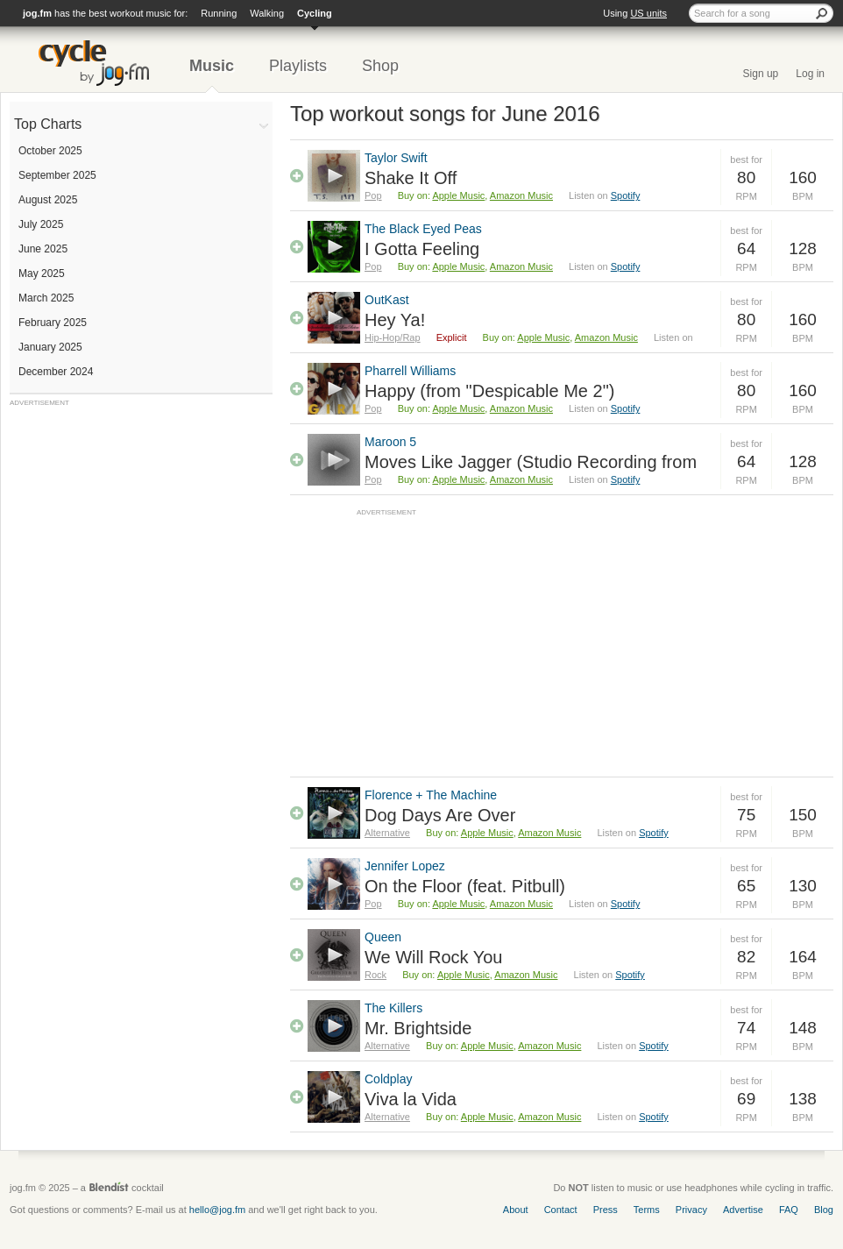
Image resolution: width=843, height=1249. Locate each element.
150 (803, 814)
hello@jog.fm (217, 1209)
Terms (647, 1209)
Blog (823, 1209)
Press (605, 1209)
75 (746, 814)
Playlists (298, 66)
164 (803, 956)
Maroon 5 (390, 442)
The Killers (393, 1008)
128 (803, 248)
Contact (560, 1209)
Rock (375, 974)
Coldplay (388, 1079)
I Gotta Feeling (422, 249)
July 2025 (40, 224)
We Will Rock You (433, 957)
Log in (810, 73)
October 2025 (50, 151)
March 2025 (46, 298)
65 (746, 885)
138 (803, 1098)
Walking (267, 13)
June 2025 (42, 249)
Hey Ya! (395, 320)
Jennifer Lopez (405, 866)
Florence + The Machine (431, 795)
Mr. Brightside (418, 1028)
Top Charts (47, 124)
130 (803, 885)
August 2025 (47, 200)
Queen (383, 937)
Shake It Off (411, 178)
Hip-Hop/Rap (393, 337)
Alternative (387, 832)
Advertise (743, 1209)
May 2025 (41, 273)
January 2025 (50, 347)
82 (746, 956)
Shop (380, 66)
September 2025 (57, 175)
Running (219, 13)
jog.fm (37, 13)
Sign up (761, 73)
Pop (373, 195)
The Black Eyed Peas (423, 229)
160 (803, 177)
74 (746, 1027)
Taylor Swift (396, 158)
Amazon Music (521, 195)
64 (746, 248)
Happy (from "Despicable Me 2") (489, 391)
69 (746, 1098)
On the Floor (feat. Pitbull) (465, 886)
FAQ (788, 1209)
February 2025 (52, 322)
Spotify (626, 195)
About (515, 1209)
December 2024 (55, 371)
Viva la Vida (411, 1099)
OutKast (387, 300)
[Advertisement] (141, 517)
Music (211, 66)
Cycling (314, 13)
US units (648, 13)
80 (746, 177)
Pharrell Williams (410, 371)
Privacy (691, 1209)
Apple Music (458, 195)
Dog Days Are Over (440, 815)
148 (803, 1027)
